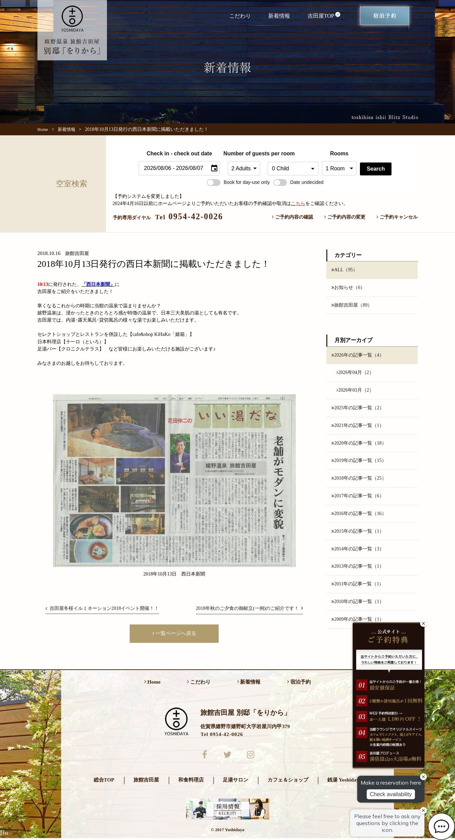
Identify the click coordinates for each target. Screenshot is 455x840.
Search (376, 169)
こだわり (240, 16)
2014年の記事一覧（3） (357, 550)
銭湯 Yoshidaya (344, 781)
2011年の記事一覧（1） (357, 585)
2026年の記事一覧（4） (357, 355)
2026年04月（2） (355, 373)
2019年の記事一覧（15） (358, 461)
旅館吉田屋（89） (351, 305)
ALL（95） (344, 270)
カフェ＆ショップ (288, 781)
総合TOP (104, 781)
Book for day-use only (238, 182)
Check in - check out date (179, 153)
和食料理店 (191, 781)
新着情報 (279, 16)
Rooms (339, 153)
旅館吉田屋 (146, 781)
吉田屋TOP (324, 15)
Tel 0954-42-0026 (221, 735)
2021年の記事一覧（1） (357, 426)
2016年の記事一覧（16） (358, 514)
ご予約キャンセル (397, 217)
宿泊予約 (299, 683)
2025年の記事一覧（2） (357, 408)
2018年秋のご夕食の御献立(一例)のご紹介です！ (249, 608)
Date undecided (298, 182)
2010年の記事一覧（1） (357, 603)
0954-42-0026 (189, 216)
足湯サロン (235, 781)
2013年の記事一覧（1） (357, 567)
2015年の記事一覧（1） (357, 532)
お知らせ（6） (348, 287)
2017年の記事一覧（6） (357, 497)
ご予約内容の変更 (344, 217)
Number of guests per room (243, 153)
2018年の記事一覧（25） (358, 479)
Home (42, 129)
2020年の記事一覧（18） (358, 444)
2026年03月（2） (355, 390)
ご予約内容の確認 (292, 217)
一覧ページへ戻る (174, 633)
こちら (298, 203)
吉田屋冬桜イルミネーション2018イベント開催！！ (102, 608)
